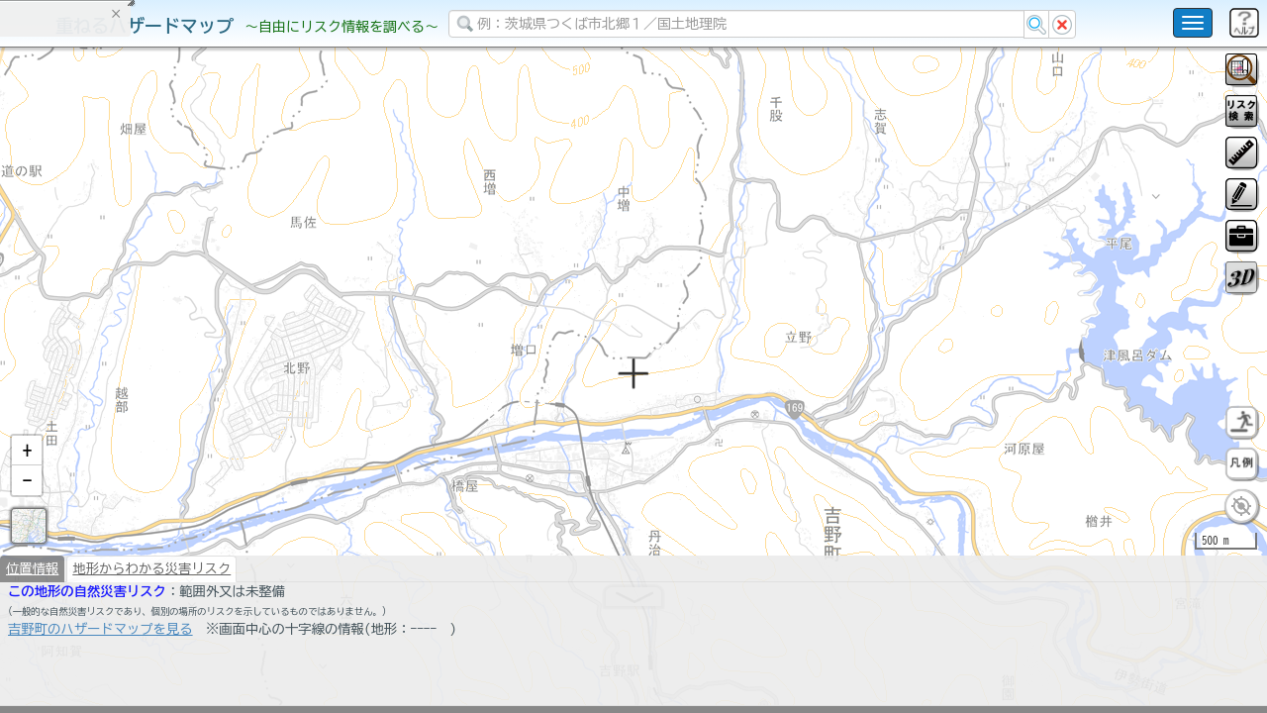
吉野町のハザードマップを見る (100, 680)
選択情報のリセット (208, 390)
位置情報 (32, 620)
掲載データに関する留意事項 (108, 337)
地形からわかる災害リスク (151, 620)
